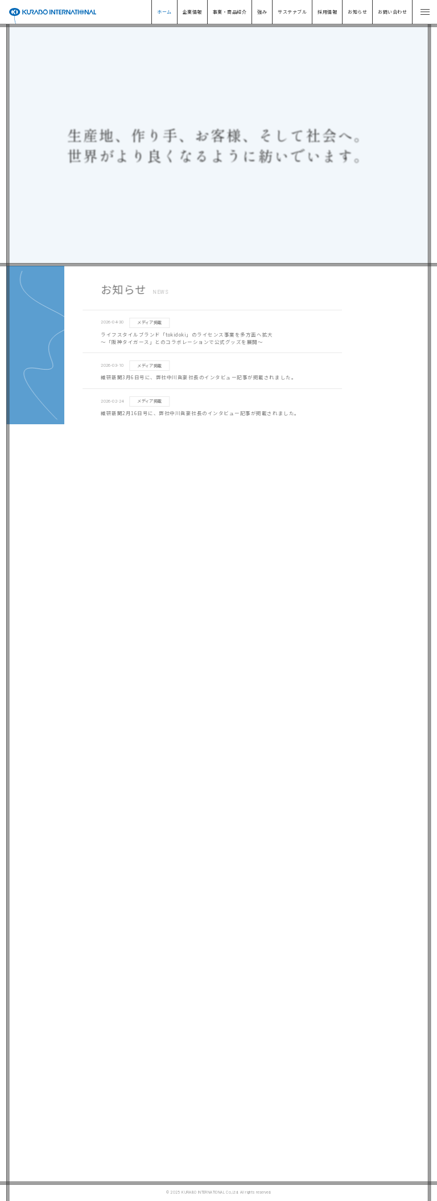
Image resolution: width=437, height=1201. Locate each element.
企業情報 (192, 12)
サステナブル (292, 12)
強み (262, 12)
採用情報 (327, 12)
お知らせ (357, 12)
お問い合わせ (392, 12)
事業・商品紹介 (229, 12)
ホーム (164, 12)
